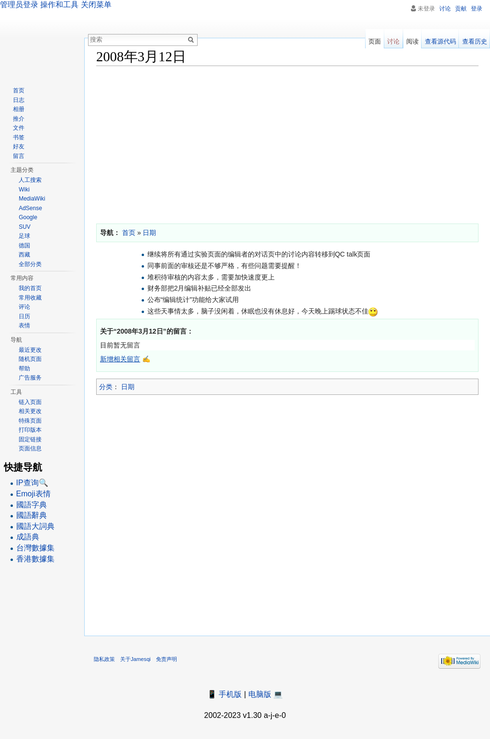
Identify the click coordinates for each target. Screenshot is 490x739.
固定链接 (30, 439)
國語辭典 (31, 515)
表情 (24, 325)
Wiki (24, 189)
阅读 (412, 41)
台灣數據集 (35, 548)
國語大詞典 (35, 526)
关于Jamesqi (135, 659)
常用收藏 (30, 297)
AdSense (30, 208)
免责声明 (166, 659)
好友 (18, 146)
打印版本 (30, 429)
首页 (18, 90)
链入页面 (30, 402)
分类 (105, 387)
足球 (24, 236)
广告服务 (30, 377)
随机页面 (30, 359)
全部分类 (30, 264)
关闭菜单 (96, 4)
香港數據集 (35, 559)
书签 (18, 137)
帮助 (24, 368)
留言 (18, 156)
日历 (24, 316)
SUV (25, 227)
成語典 (27, 537)
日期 (127, 387)
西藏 (24, 254)
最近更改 (30, 350)
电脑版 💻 (265, 694)
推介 (18, 118)
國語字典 (31, 505)
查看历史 (474, 41)
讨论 (445, 8)
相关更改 (30, 411)
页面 (374, 41)
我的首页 (30, 288)
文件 (18, 127)
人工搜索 (30, 180)
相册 (18, 109)
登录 (476, 8)
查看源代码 (440, 41)
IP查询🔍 (32, 483)
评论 (24, 306)
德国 (24, 245)
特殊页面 (30, 420)
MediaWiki (32, 198)
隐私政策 (104, 659)
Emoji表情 (33, 494)
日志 (18, 100)
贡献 (461, 8)
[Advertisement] (287, 143)
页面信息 (30, 448)
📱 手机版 (224, 694)
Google (28, 217)
